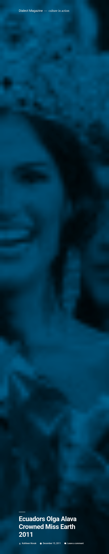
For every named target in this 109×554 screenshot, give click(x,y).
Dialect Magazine (31, 11)
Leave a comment (75, 543)
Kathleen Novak (29, 543)
